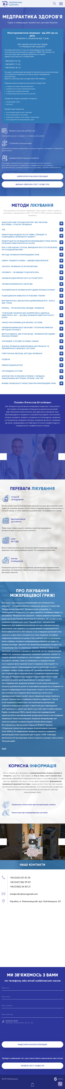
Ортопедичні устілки (32, 371)
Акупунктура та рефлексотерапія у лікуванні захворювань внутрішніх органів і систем (32, 377)
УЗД (32, 229)
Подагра (32, 359)
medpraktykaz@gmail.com (24, 894)
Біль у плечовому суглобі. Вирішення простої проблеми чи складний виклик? (32, 248)
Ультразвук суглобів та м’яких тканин (32, 341)
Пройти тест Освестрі (32, 1066)
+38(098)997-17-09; (13, 64)
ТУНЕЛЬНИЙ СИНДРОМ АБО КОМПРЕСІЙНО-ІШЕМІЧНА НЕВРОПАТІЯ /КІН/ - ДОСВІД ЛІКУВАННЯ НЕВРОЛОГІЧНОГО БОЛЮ (32, 315)
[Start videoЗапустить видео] (32, 842)
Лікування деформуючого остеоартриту (32, 278)
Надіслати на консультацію (32, 1044)
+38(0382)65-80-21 (12, 68)
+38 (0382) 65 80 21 (20, 886)
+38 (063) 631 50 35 (20, 877)
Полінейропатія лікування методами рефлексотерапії (32, 290)
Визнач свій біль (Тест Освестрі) (32, 184)
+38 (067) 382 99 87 (20, 882)
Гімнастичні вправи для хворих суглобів (32, 322)
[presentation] (32, 1033)
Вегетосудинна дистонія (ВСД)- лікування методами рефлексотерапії (32, 335)
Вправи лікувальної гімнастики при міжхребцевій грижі (32, 383)
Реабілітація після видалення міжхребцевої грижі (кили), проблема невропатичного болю (32, 242)
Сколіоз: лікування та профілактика (32, 266)
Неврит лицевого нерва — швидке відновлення (32, 260)
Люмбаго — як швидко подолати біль (32, 272)
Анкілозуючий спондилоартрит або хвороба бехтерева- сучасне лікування (32, 223)
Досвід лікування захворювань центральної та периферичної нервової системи (32, 347)
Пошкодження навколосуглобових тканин (32, 296)
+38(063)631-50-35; (13, 61)
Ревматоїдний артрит (32, 365)
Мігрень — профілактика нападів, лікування (32, 308)
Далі (4, 748)
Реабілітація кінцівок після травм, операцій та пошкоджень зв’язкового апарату (32, 236)
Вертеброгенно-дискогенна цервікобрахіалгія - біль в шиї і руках (32, 302)
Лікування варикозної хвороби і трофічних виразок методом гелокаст (32, 328)
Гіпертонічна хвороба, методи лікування (32, 353)
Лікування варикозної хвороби (32, 284)
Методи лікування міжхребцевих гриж (32, 255)
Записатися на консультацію (32, 176)
